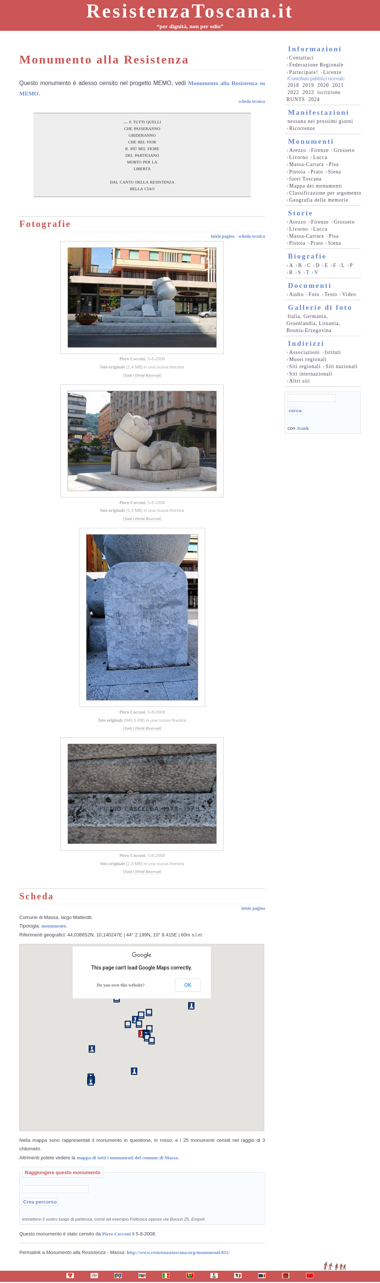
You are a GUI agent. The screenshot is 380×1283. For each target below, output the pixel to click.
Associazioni (304, 352)
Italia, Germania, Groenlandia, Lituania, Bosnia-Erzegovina (313, 323)
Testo (330, 294)
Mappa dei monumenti (315, 186)
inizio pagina (223, 236)
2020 (323, 85)
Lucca (320, 157)
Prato (317, 172)
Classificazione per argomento (325, 193)
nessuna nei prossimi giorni (320, 121)
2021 (338, 85)
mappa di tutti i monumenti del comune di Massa (127, 1157)
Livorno (298, 157)
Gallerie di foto (320, 307)
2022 (293, 92)
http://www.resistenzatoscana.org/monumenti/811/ (178, 1252)
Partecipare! (303, 72)
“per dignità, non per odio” (190, 26)
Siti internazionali (310, 374)
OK (187, 985)
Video (349, 294)
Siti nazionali (342, 366)
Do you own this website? (121, 985)
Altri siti (299, 381)
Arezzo (297, 150)
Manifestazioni (318, 112)
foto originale (113, 367)
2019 (308, 85)
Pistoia (297, 172)
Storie (300, 213)
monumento (54, 926)
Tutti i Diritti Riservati (142, 375)
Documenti (310, 285)
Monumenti (311, 141)
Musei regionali (308, 359)
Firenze (320, 150)
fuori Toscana (305, 179)
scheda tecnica (251, 101)
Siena (334, 172)
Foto (314, 294)
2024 (314, 99)
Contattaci (301, 58)
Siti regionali (305, 366)
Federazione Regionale (316, 65)
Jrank (303, 428)
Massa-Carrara (306, 164)
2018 (293, 85)
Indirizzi (306, 343)
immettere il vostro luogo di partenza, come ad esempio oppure (113, 1219)
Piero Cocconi (132, 359)
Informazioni (315, 49)
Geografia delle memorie (318, 200)
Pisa (334, 164)
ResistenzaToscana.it (190, 11)
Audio (296, 294)
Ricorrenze (302, 128)
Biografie (307, 256)
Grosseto (344, 150)
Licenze (332, 72)
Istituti (333, 352)
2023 (308, 92)
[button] (141, 1033)
